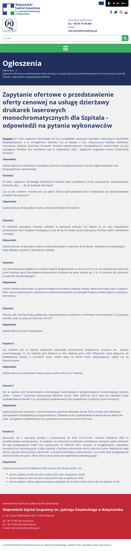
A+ (118, 3)
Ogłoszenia (8, 70)
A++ (123, 3)
